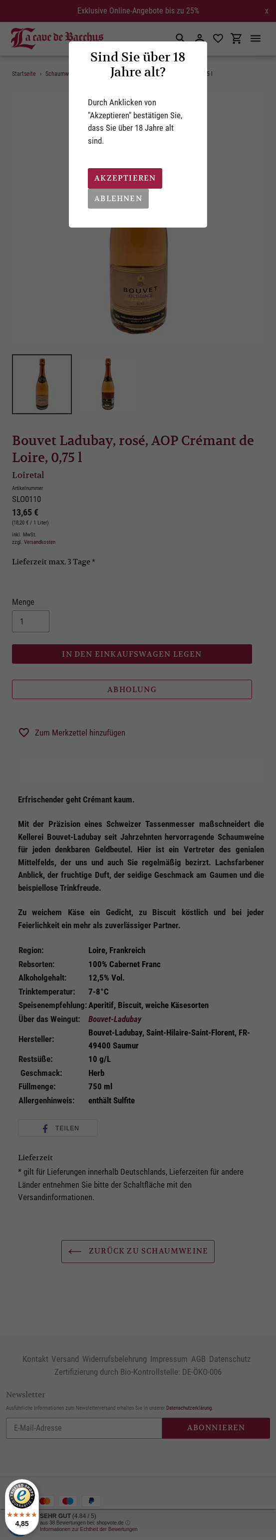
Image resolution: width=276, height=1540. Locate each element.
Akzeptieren (125, 178)
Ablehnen (118, 198)
